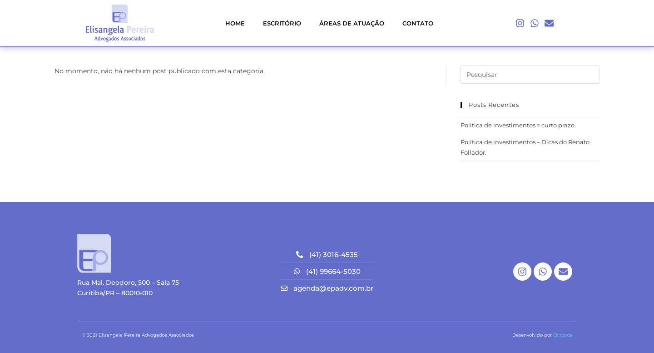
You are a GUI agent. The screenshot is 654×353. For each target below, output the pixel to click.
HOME (235, 23)
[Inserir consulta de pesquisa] (530, 75)
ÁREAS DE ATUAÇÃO (351, 23)
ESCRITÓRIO (282, 23)
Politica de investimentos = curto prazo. (518, 125)
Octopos (562, 335)
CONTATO (417, 23)
